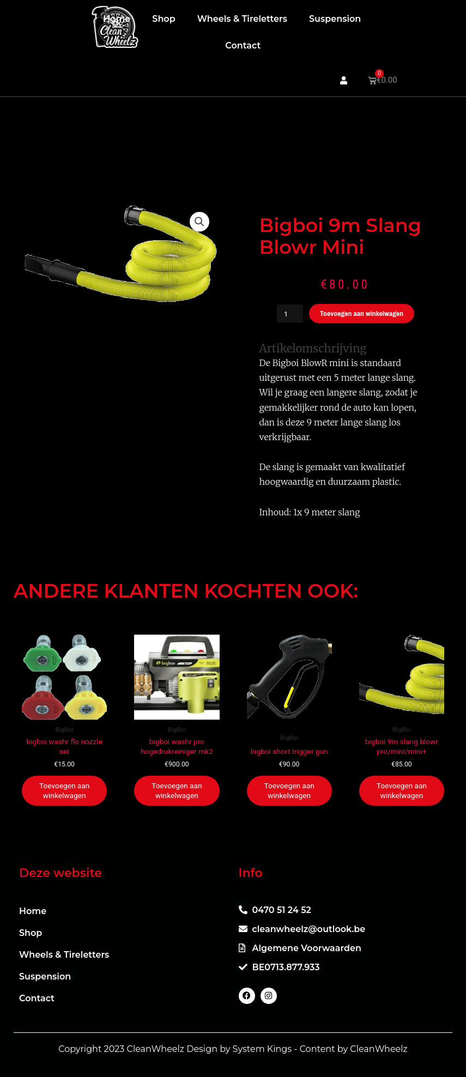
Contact (243, 45)
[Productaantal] (290, 313)
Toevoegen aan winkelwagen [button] (64, 790)
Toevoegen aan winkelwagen (361, 313)
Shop (163, 19)
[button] (199, 222)
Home (116, 19)
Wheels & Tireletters (242, 19)
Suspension (335, 19)
